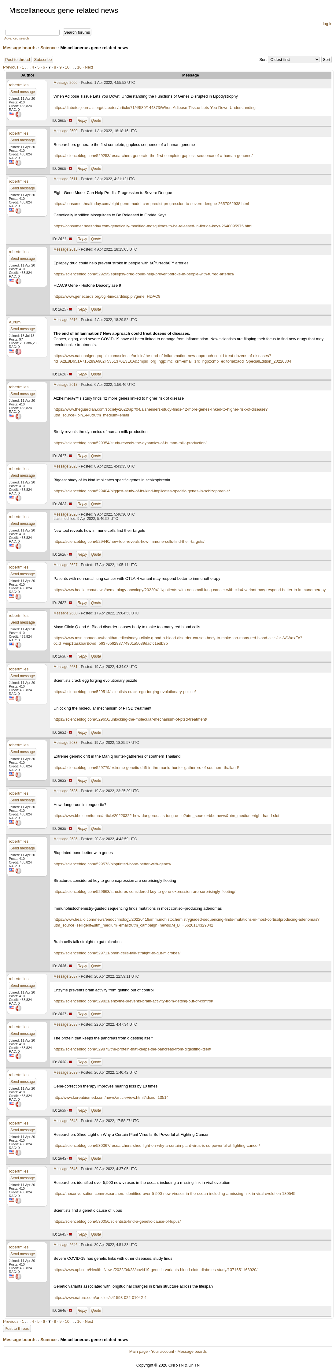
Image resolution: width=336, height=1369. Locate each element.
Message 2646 (66, 1245)
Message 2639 (66, 1072)
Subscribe (43, 59)
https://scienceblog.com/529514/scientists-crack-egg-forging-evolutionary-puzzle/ (125, 691)
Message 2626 (66, 514)
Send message (22, 92)
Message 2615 (66, 249)
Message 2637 (66, 976)
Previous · (12, 67)
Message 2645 (66, 1169)
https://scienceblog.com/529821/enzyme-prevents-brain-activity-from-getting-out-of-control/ (133, 1001)
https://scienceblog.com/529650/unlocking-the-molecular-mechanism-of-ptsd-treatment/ (130, 719)
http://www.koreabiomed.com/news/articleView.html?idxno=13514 (111, 1097)
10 (67, 67)
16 (79, 67)
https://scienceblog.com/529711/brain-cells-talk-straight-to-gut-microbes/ (117, 953)
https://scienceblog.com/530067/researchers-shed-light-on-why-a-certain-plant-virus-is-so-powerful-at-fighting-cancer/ (157, 1145)
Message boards (20, 47)
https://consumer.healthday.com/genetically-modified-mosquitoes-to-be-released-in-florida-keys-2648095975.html (153, 226)
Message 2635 (66, 791)
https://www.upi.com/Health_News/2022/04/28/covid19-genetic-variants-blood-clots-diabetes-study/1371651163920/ (155, 1269)
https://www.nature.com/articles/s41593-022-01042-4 (100, 1297)
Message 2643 (66, 1121)
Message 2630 (66, 613)
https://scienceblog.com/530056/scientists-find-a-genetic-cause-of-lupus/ (117, 1221)
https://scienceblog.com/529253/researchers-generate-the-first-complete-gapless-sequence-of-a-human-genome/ (153, 155)
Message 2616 (66, 320)
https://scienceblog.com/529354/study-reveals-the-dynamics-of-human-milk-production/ (130, 443)
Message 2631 (66, 667)
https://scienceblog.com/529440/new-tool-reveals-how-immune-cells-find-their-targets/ (129, 541)
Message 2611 (66, 179)
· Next (88, 67)
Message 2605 (66, 82)
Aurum (14, 322)
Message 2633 (66, 742)
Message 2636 (66, 839)
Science (48, 47)
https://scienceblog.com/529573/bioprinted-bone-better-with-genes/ (112, 864)
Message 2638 (66, 1024)
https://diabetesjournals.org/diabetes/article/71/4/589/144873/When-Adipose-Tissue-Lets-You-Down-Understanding (155, 107)
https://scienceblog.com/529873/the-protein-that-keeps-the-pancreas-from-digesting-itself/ (132, 1049)
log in (327, 23)
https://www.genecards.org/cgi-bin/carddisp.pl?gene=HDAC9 (107, 296)
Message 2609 (66, 131)
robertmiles (18, 85)
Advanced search (16, 38)
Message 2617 (66, 384)
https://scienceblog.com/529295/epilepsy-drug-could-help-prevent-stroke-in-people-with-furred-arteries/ (144, 274)
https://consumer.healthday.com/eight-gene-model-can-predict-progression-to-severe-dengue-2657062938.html (151, 203)
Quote (96, 120)
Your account (162, 1351)
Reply (82, 120)
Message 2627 (66, 565)
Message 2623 (66, 466)
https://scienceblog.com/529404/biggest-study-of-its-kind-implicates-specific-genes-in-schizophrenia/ (142, 491)
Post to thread (17, 59)
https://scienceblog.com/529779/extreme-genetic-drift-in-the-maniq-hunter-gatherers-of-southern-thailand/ (146, 767)
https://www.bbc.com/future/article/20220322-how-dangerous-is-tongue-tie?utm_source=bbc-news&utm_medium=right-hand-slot (166, 815)
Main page (138, 1351)
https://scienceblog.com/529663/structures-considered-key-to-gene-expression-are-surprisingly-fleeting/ (144, 891)
